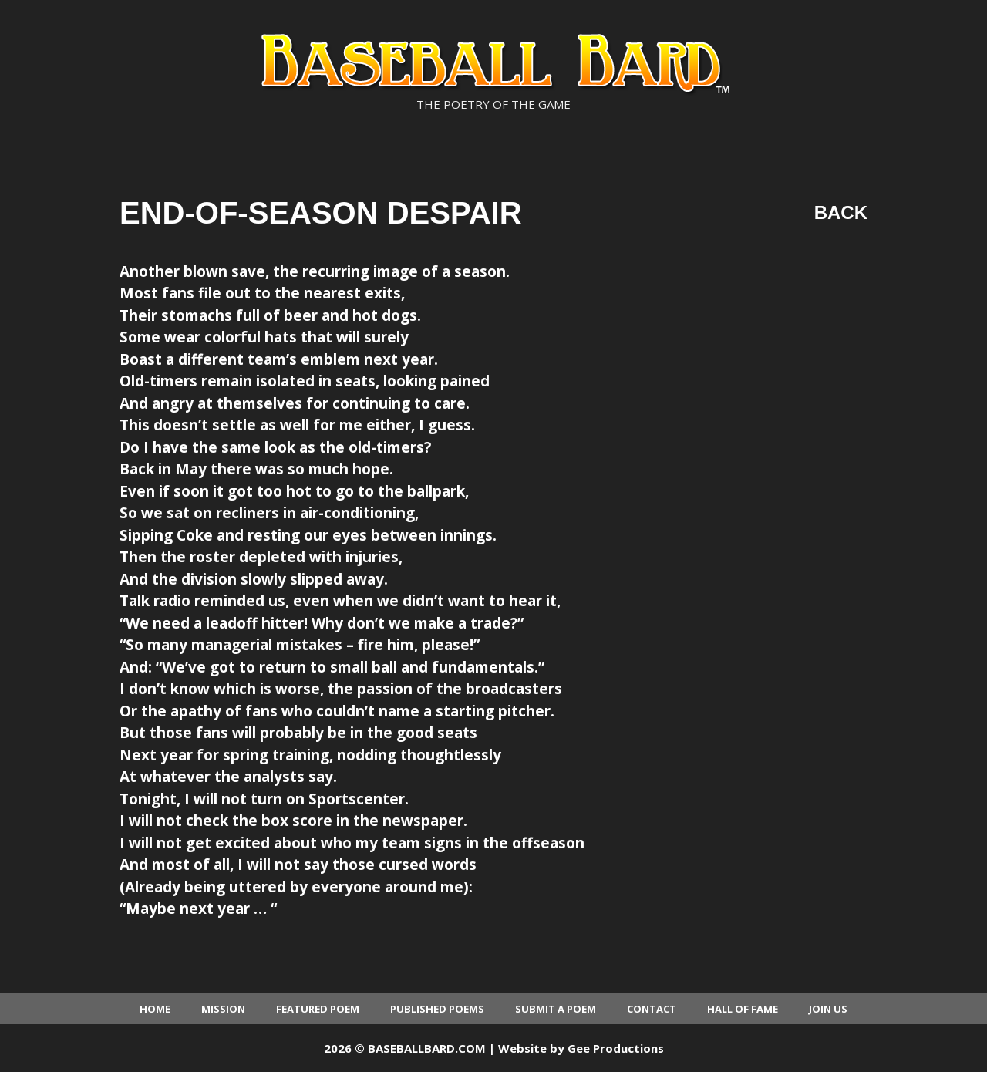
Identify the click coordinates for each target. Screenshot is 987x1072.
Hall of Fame (742, 1009)
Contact (651, 1009)
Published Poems (437, 1009)
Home (155, 1009)
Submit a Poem (555, 1009)
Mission (223, 1009)
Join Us (828, 1009)
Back (840, 212)
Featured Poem (317, 1009)
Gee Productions (616, 1048)
